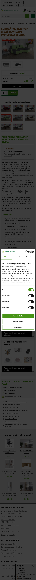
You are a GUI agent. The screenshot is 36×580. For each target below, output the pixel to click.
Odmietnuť (18, 327)
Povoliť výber (18, 321)
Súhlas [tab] (6, 257)
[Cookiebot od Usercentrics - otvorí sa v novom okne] (25, 251)
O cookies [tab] (29, 257)
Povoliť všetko (18, 316)
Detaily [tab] (18, 257)
